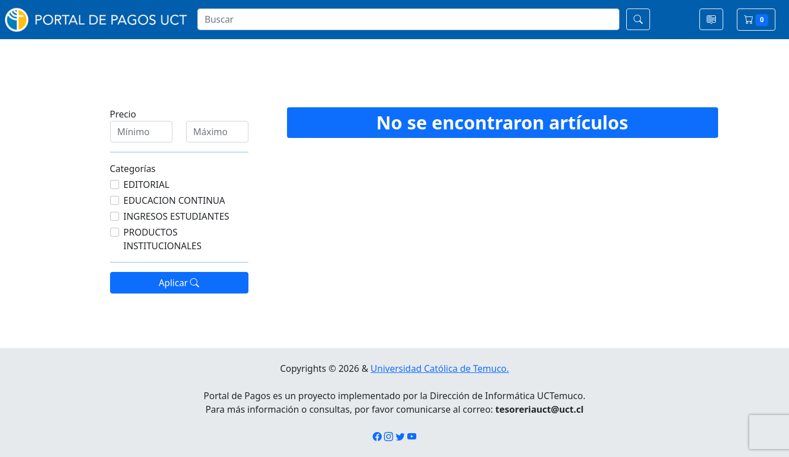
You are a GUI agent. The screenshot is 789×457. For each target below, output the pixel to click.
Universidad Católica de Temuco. (439, 368)
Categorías (133, 168)
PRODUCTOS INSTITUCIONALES (163, 239)
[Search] (408, 19)
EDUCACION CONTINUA (174, 200)
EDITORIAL (147, 184)
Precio (123, 114)
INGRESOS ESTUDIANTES (177, 216)
